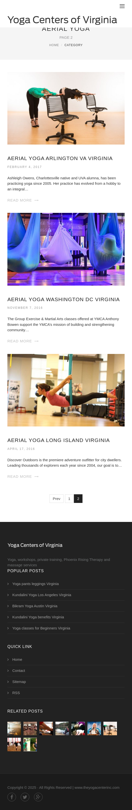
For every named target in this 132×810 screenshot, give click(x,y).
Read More (19, 200)
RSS (16, 693)
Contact (18, 670)
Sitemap (19, 682)
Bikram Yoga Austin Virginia (34, 606)
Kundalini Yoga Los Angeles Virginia (41, 595)
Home (54, 45)
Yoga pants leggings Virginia (35, 584)
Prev (56, 499)
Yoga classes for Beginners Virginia (41, 628)
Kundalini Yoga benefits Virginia (38, 617)
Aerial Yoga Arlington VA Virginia (60, 158)
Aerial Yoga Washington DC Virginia (63, 299)
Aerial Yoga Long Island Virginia (58, 440)
